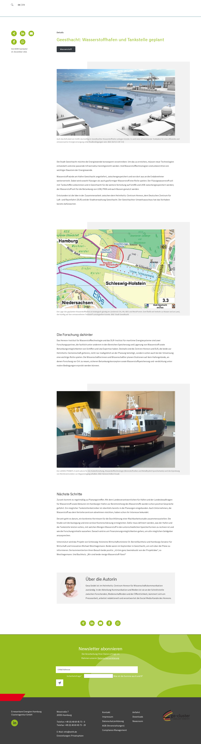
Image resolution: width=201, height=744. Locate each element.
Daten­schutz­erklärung (108, 658)
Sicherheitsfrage (70, 676)
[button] (14, 33)
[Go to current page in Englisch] (23, 4)
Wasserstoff (66, 49)
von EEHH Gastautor (19, 49)
